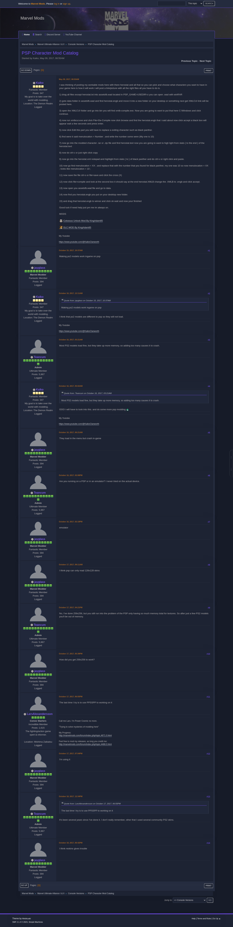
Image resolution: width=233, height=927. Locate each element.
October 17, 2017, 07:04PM (71, 753)
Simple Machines (36, 922)
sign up (66, 3)
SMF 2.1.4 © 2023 (20, 922)
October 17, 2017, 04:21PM (71, 607)
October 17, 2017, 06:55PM (71, 697)
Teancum (40, 357)
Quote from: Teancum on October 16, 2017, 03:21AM (88, 393)
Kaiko (40, 82)
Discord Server (52, 34)
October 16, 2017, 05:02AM (71, 386)
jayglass (39, 267)
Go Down (26, 70)
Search (37, 34)
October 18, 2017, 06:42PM (71, 843)
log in (57, 3)
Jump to (168, 900)
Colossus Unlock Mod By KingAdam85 (83, 220)
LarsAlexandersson (40, 713)
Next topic (205, 61)
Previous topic (189, 61)
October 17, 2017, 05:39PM (71, 654)
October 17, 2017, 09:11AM (71, 565)
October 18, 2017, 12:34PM (71, 796)
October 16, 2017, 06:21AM (71, 432)
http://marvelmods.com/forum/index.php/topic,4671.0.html (85, 735)
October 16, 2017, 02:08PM (71, 475)
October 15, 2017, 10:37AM (71, 250)
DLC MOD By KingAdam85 (77, 227)
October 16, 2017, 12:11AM (71, 293)
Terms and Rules (204, 918)
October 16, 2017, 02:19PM (71, 522)
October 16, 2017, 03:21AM (71, 340)
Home (26, 34)
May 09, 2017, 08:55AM (69, 79)
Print (209, 71)
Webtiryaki (26, 918)
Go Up (24, 885)
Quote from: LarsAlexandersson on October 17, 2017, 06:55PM (92, 803)
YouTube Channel (72, 34)
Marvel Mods (32, 18)
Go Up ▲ (217, 918)
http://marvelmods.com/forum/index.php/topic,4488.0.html (85, 744)
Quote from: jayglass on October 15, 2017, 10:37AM (87, 300)
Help (193, 918)
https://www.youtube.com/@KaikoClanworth (79, 242)
